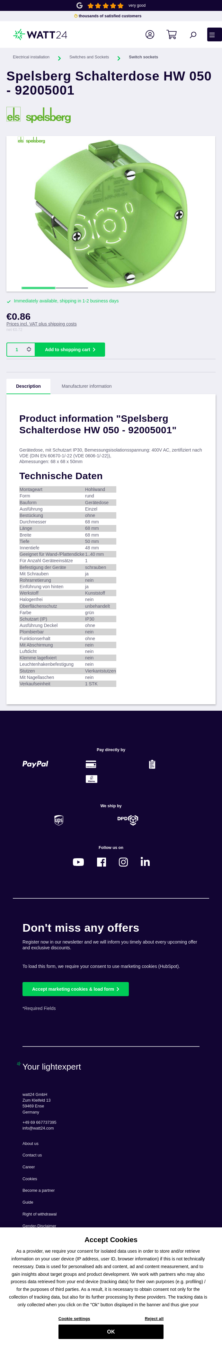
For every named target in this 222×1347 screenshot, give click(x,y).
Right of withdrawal (39, 1214)
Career (28, 1167)
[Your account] (153, 34)
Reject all (154, 1320)
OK (111, 1334)
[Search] (196, 34)
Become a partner (38, 1190)
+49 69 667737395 (39, 1122)
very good (137, 5)
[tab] (28, 386)
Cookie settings (74, 1320)
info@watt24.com (38, 1128)
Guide (27, 1202)
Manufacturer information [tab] (87, 386)
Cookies (29, 1179)
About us (30, 1143)
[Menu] (214, 34)
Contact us (32, 1155)
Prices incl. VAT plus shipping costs (41, 323)
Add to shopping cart (67, 349)
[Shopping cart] (175, 34)
